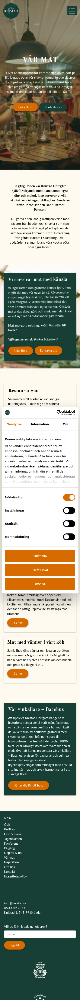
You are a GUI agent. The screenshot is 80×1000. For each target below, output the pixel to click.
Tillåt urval (40, 570)
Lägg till (14, 945)
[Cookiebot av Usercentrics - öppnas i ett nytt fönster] (57, 412)
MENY (7, 818)
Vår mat (9, 857)
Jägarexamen (13, 839)
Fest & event (13, 834)
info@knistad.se (15, 903)
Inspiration (11, 862)
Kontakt (9, 871)
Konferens (11, 843)
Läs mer (18, 623)
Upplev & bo (13, 853)
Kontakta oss (53, 107)
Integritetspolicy (15, 876)
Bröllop (9, 829)
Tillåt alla (40, 556)
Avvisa (40, 584)
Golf (7, 824)
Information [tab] (40, 424)
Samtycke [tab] (14, 424)
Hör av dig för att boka (28, 785)
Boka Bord (25, 107)
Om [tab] (65, 424)
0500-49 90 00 (15, 908)
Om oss (9, 867)
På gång (9, 848)
